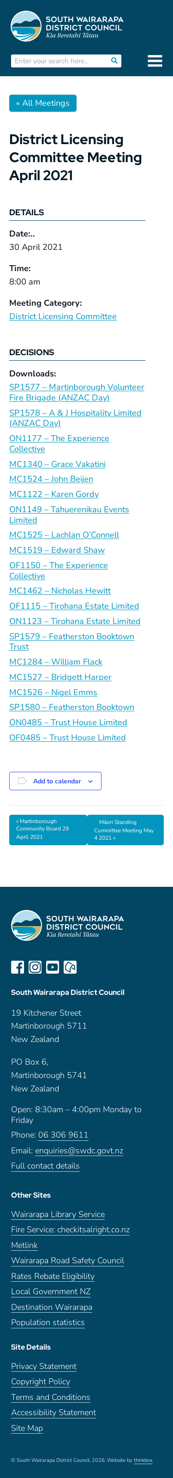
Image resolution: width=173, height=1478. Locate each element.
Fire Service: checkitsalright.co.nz (70, 1229)
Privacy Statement (44, 1366)
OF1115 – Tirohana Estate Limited (74, 606)
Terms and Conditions (50, 1397)
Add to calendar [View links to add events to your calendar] (57, 781)
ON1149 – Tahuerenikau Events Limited (69, 515)
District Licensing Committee (63, 316)
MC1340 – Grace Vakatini (57, 464)
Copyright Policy (40, 1381)
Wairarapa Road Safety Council (67, 1260)
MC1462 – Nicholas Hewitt (60, 590)
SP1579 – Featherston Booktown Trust (71, 642)
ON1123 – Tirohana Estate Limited (75, 621)
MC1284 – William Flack (55, 661)
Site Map (27, 1428)
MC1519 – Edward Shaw (57, 550)
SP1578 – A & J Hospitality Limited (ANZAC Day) (75, 418)
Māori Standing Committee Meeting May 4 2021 (124, 830)
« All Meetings (43, 103)
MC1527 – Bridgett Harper (60, 677)
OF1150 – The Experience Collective (58, 571)
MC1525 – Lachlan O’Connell (64, 534)
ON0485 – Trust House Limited (68, 722)
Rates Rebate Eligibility (53, 1276)
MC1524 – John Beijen (51, 479)
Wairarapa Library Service (58, 1214)
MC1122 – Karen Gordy (54, 494)
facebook (17, 967)
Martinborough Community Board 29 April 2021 (42, 829)
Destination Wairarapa (51, 1307)
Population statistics (48, 1322)
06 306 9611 (63, 1135)
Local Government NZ (50, 1291)
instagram (35, 967)
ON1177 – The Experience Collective (59, 443)
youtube (52, 967)
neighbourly (70, 967)
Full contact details (45, 1166)
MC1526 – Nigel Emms (53, 692)
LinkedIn (87, 967)
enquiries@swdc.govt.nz (79, 1150)
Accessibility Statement (53, 1412)
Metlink (24, 1245)
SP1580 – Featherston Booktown (71, 707)
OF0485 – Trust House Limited (67, 737)
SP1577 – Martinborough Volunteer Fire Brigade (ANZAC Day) (76, 392)
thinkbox (143, 1460)
